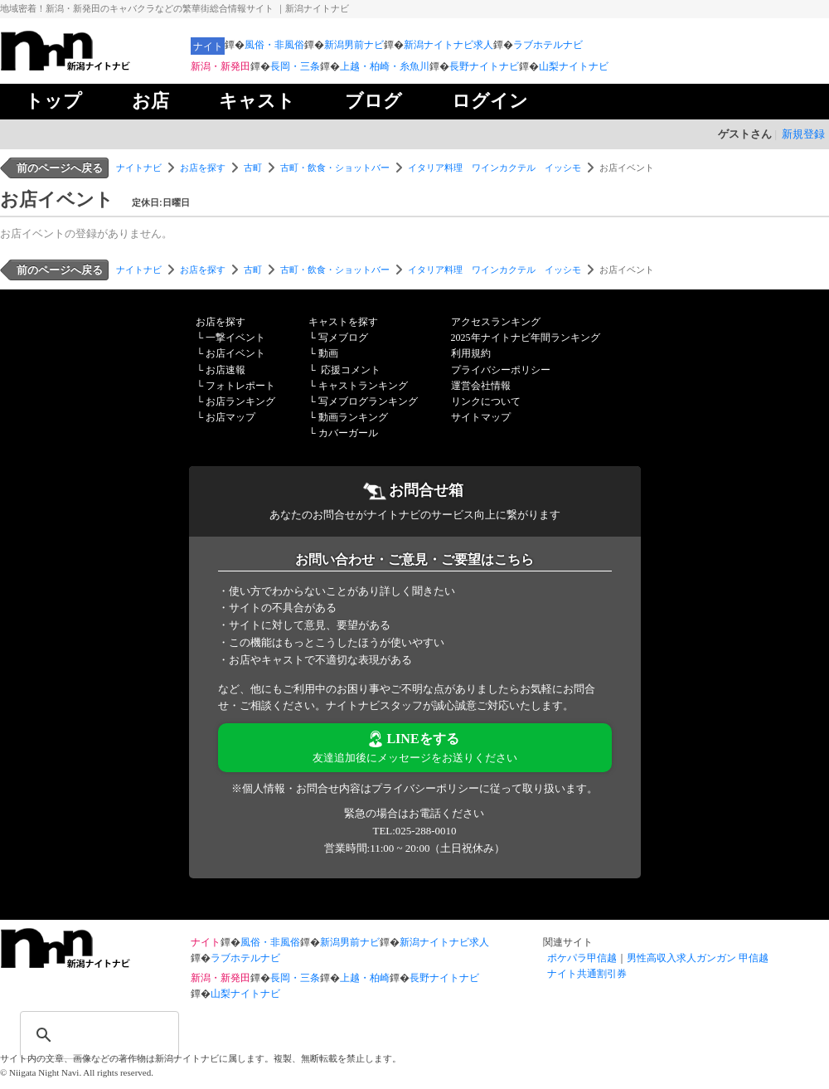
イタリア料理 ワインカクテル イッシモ (494, 168)
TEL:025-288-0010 (414, 830)
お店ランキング (240, 401)
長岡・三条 (295, 66)
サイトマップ (481, 417)
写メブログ (343, 337)
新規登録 (803, 134)
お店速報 (225, 370)
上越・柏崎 (365, 978)
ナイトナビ (139, 168)
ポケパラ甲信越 (582, 958)
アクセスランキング (496, 322)
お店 (150, 100)
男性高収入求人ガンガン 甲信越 (697, 958)
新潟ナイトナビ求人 (448, 45)
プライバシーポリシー (500, 370)
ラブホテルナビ (548, 45)
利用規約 (471, 353)
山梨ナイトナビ (573, 66)
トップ (53, 100)
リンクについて (486, 401)
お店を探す (202, 168)
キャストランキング (363, 385)
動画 (328, 353)
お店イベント (235, 353)
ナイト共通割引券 (587, 974)
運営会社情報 (481, 385)
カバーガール (348, 433)
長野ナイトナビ (484, 66)
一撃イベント (235, 337)
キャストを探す (343, 322)
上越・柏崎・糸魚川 (384, 66)
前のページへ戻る (60, 168)
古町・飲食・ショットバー (335, 168)
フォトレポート (240, 385)
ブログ (373, 100)
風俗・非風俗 (274, 45)
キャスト (257, 100)
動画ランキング (353, 417)
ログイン (490, 100)
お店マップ (230, 417)
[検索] (78, 1024)
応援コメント (351, 370)
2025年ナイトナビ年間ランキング (525, 337)
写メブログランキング (368, 401)
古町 (253, 168)
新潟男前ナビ (354, 45)
